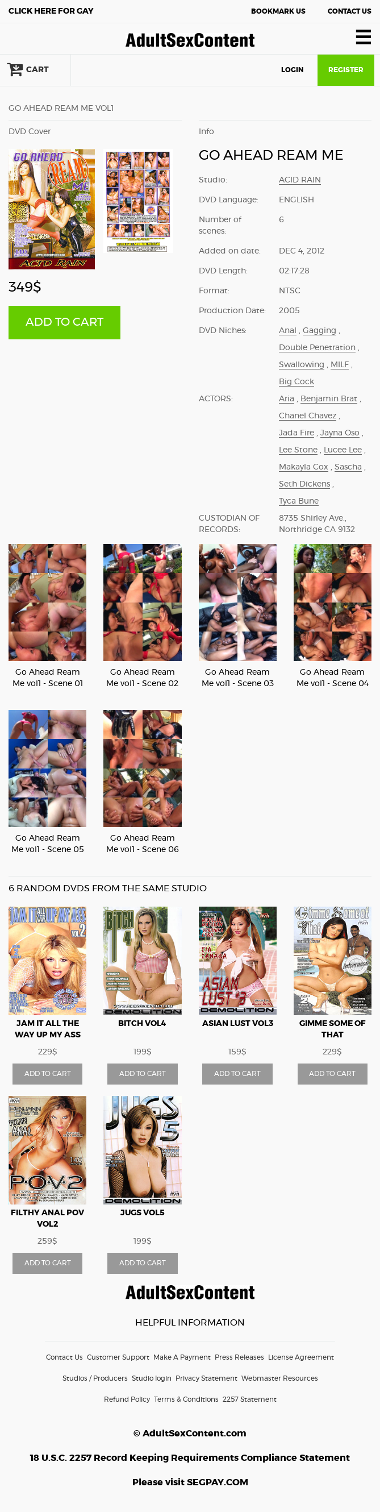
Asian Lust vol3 (237, 1024)
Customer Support (118, 1357)
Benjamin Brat (328, 399)
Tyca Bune (299, 501)
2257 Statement (250, 1399)
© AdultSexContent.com (190, 1433)
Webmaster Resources (279, 1378)
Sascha (348, 467)
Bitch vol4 (142, 1024)
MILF (340, 365)
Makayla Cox (303, 467)
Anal (288, 331)
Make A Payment (182, 1357)
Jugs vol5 (142, 1213)
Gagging (319, 331)
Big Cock (296, 382)
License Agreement (301, 1357)
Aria (286, 399)
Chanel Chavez (307, 416)
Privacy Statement (206, 1378)
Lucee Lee (343, 450)
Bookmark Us (278, 11)
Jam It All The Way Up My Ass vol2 (48, 1035)
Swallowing (301, 365)
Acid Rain (300, 180)
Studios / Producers (95, 1378)
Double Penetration (317, 348)
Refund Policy (127, 1399)
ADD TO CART (64, 322)
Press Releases (239, 1357)
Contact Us (349, 11)
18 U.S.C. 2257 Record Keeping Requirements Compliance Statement (190, 1458)
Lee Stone (298, 450)
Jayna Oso (340, 433)
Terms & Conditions (186, 1399)
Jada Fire (296, 433)
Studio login (152, 1378)
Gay (51, 11)
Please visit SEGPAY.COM (190, 1482)
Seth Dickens (304, 484)
